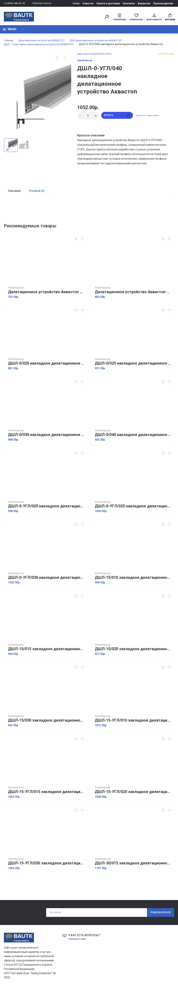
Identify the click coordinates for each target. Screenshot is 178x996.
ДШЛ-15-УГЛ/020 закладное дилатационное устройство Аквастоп (133, 799)
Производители (163, 3)
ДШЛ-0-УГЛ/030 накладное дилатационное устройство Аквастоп (46, 585)
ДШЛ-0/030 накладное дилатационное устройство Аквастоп (46, 442)
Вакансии (144, 3)
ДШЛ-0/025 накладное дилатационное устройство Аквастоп (133, 371)
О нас (76, 3)
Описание (14, 197)
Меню (9, 31)
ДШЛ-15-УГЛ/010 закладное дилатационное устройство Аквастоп (133, 728)
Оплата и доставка (108, 3)
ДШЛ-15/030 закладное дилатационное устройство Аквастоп (46, 728)
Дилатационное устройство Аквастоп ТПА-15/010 (46, 299)
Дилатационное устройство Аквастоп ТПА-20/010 (133, 299)
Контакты (129, 3)
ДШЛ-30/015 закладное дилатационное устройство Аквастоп (133, 870)
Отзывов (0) (36, 197)
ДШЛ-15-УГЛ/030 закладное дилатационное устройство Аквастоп (46, 870)
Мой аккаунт (154, 17)
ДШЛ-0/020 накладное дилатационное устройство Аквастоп (46, 371)
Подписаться (159, 920)
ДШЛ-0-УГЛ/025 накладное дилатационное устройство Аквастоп (133, 513)
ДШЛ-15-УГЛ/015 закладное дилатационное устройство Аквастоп (46, 799)
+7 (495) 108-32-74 (14, 3)
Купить (117, 122)
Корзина (170, 17)
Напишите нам (77, 947)
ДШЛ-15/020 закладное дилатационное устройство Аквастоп (133, 656)
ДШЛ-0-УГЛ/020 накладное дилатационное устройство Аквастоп (46, 513)
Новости (88, 3)
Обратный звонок (43, 3)
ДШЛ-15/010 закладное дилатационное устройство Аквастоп (133, 585)
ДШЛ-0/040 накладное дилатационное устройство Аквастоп (133, 442)
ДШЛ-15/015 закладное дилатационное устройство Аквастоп (46, 656)
